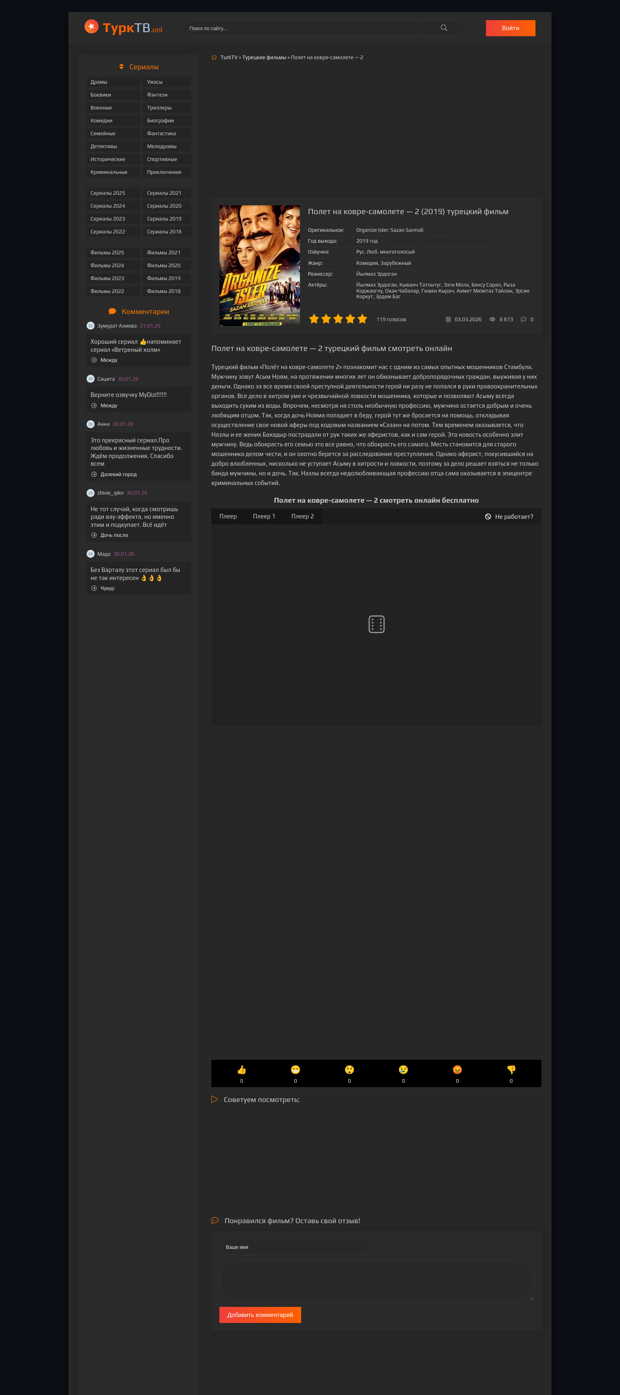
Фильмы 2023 (107, 278)
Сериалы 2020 (164, 206)
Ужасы (155, 82)
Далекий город (114, 474)
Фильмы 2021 (163, 253)
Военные (101, 108)
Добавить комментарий (260, 1314)
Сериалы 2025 (108, 193)
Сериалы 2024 (108, 206)
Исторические (108, 159)
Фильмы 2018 (163, 291)
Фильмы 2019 (163, 278)
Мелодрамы (161, 146)
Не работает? (509, 516)
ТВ (133, 27)
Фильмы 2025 (107, 253)
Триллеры (159, 108)
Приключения (164, 172)
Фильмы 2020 (163, 265)
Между (104, 360)
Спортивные (162, 159)
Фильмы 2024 (107, 265)
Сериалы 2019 (164, 219)
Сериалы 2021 (164, 193)
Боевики (101, 95)
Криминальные (109, 172)
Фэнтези (157, 95)
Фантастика (161, 133)
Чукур (102, 588)
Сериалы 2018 (164, 232)
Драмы (99, 82)
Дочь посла (109, 535)
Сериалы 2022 (108, 232)
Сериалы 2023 (108, 219)
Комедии (102, 121)
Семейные (103, 133)
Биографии (160, 121)
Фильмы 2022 (107, 291)
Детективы (104, 146)
